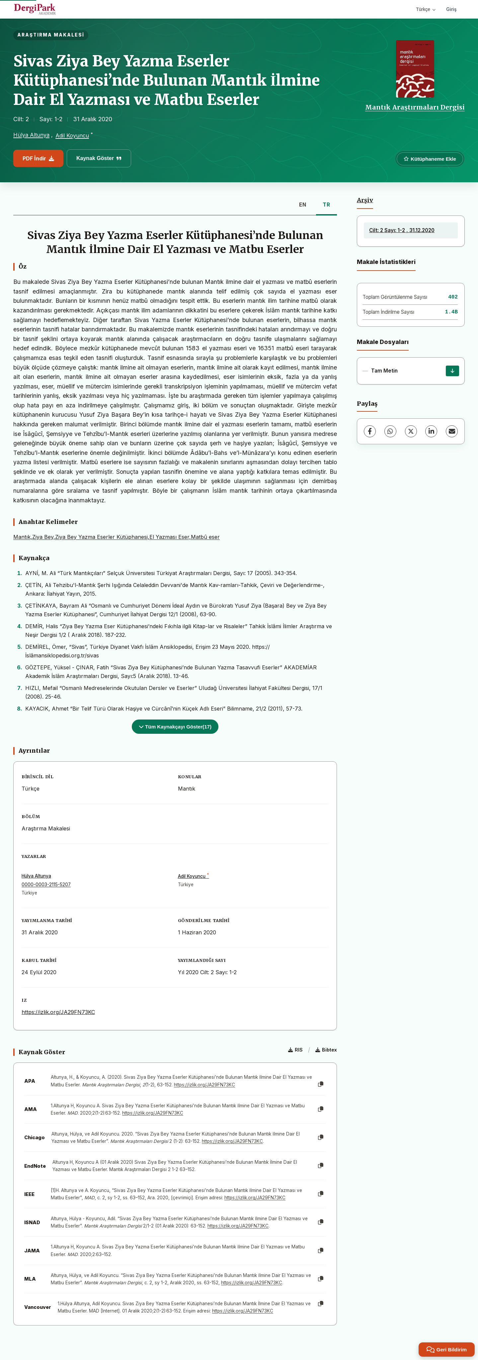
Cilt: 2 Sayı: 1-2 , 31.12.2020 (402, 230)
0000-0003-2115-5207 (46, 884)
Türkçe (426, 9)
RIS (295, 1050)
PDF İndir (38, 158)
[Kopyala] (320, 1084)
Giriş (451, 9)
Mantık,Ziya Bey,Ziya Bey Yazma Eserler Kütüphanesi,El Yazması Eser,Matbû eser (116, 537)
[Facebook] (370, 431)
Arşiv (365, 200)
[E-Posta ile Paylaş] (452, 431)
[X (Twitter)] (411, 431)
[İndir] (452, 371)
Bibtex (326, 1050)
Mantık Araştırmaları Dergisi (415, 107)
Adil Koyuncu (72, 135)
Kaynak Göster (98, 158)
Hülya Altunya (31, 134)
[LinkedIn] (431, 431)
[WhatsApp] (390, 431)
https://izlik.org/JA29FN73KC (58, 1012)
